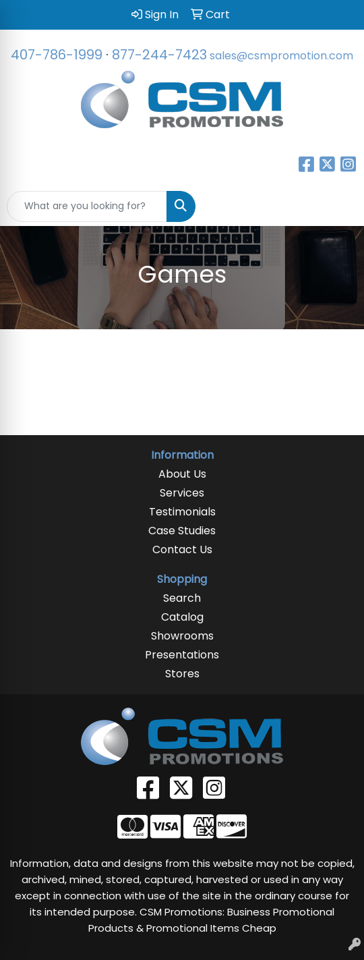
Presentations (182, 654)
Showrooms (182, 636)
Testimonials (182, 511)
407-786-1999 (56, 54)
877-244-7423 (159, 54)
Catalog (182, 617)
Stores (182, 673)
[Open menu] (337, 206)
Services (182, 493)
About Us (182, 474)
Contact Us (182, 549)
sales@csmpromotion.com (281, 55)
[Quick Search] (87, 206)
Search (182, 598)
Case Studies (182, 530)
